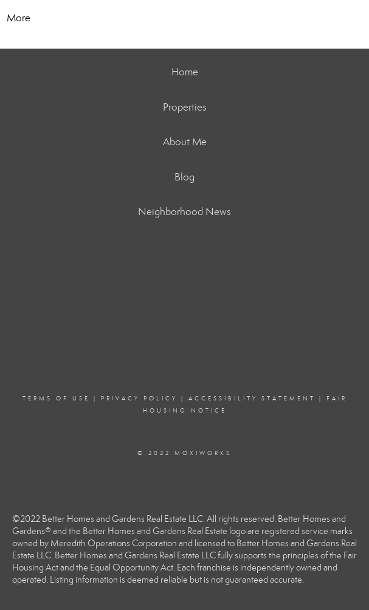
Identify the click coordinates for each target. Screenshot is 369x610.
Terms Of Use (56, 398)
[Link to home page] (184, 18)
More (18, 18)
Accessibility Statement (252, 398)
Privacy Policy (139, 398)
